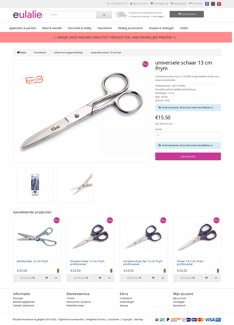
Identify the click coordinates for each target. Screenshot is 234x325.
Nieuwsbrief (179, 305)
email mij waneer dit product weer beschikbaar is (187, 107)
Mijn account (179, 298)
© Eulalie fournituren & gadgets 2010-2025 (34, 319)
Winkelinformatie (75, 305)
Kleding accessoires (130, 28)
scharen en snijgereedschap (68, 52)
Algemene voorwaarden (71, 319)
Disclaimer (113, 319)
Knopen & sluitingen (161, 28)
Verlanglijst (178, 301)
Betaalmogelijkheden (24, 301)
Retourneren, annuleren (79, 301)
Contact (71, 298)
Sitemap (124, 305)
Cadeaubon (126, 298)
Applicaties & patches (22, 28)
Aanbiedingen (127, 301)
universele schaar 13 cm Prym (106, 52)
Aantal (158, 129)
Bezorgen (18, 298)
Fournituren (105, 28)
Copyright (127, 319)
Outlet (184, 28)
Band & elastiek (52, 28)
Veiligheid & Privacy (96, 319)
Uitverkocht (188, 156)
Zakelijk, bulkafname (23, 305)
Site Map (138, 319)
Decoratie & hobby (79, 28)
